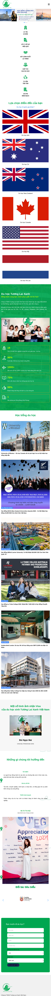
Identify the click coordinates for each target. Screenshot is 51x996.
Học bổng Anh (5, 642)
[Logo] (7, 4)
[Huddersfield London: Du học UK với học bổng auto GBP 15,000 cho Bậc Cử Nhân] (25, 627)
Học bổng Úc (5, 601)
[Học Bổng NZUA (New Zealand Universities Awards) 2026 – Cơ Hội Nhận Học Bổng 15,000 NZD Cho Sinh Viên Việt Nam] (25, 484)
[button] (49, 16)
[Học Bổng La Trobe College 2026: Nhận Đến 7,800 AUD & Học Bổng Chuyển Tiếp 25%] (25, 580)
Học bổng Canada (6, 450)
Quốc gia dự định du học (13, 949)
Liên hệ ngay (13, 965)
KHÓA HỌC (10, 957)
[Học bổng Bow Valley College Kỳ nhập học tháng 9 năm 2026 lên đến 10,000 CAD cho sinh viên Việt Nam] (25, 670)
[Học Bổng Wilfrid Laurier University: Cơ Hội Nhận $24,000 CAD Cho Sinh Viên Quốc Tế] (25, 533)
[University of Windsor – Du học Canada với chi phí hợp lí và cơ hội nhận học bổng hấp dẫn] (25, 436)
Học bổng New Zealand (7, 507)
